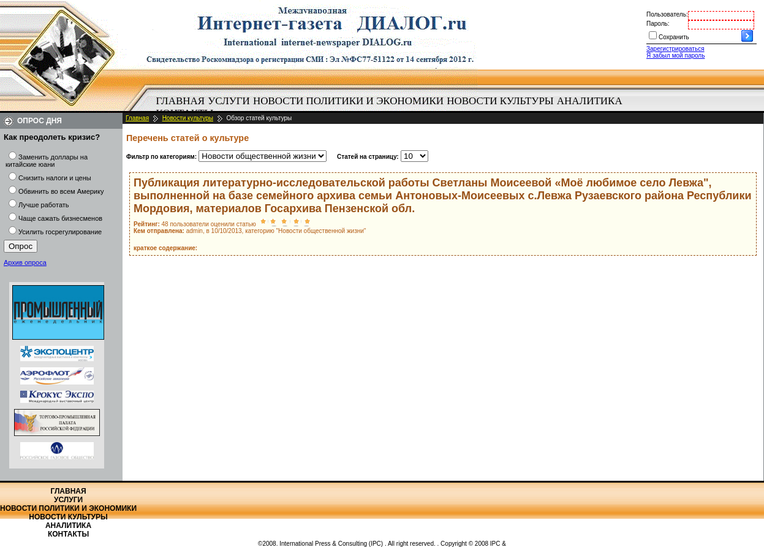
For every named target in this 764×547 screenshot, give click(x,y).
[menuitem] (180, 101)
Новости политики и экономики (348, 101)
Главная (180, 101)
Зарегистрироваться (675, 48)
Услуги (229, 101)
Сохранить (674, 37)
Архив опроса (25, 262)
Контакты (68, 534)
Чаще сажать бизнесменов (60, 218)
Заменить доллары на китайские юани (47, 160)
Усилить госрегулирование (60, 231)
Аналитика (589, 101)
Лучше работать (43, 204)
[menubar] (392, 107)
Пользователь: (667, 14)
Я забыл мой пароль (675, 55)
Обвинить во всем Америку (61, 191)
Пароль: (657, 23)
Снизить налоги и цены (54, 178)
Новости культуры (500, 101)
